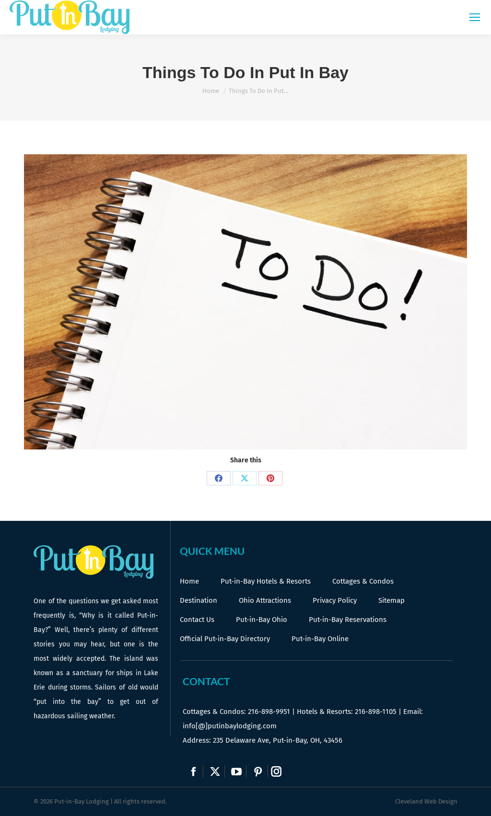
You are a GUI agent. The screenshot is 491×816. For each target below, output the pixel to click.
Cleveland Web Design (426, 801)
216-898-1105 (376, 711)
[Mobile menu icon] (474, 17)
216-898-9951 (269, 711)
